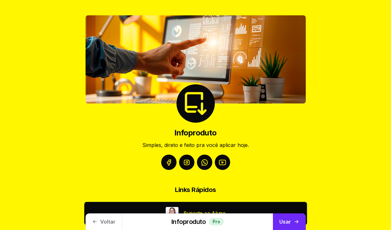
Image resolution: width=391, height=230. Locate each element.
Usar (289, 221)
